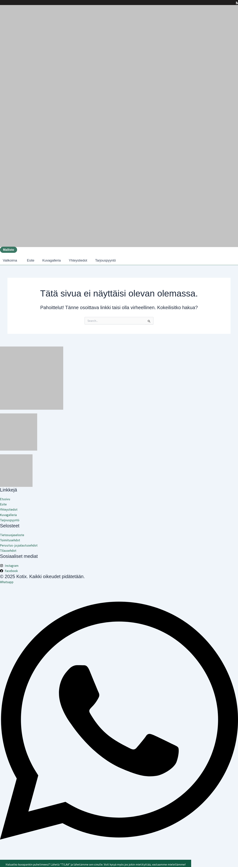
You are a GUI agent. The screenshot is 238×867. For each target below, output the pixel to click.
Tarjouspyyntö (105, 260)
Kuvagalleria (51, 260)
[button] (11, 260)
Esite (30, 260)
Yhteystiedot (78, 260)
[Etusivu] (119, 499)
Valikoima (10, 260)
